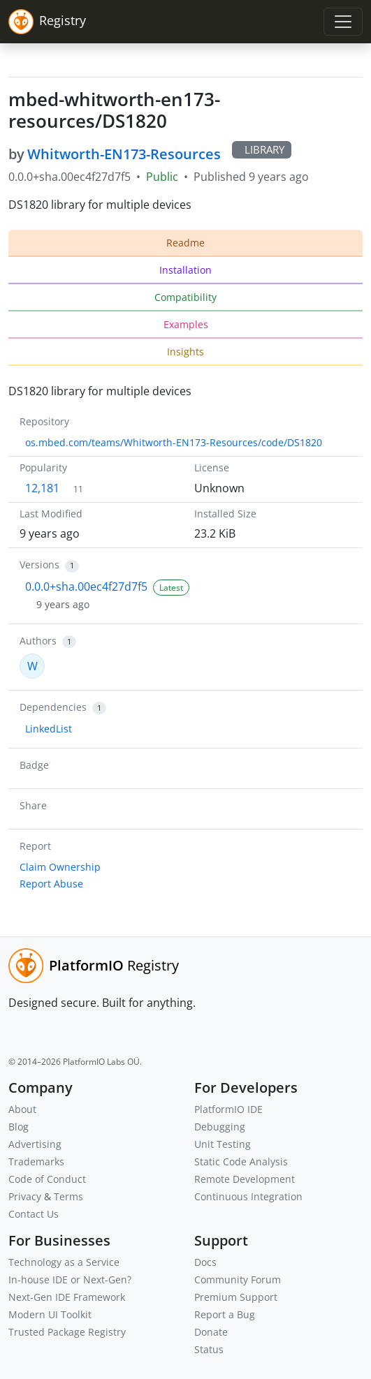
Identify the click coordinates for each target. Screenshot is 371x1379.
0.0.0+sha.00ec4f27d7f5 (86, 586)
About (22, 1109)
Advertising (34, 1144)
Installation (185, 269)
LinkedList (48, 728)
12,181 (42, 488)
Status (209, 1349)
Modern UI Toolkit (50, 1314)
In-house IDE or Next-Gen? (69, 1279)
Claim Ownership (60, 866)
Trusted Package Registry (67, 1332)
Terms (68, 1196)
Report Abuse (51, 883)
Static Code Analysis (241, 1161)
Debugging (219, 1126)
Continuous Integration (248, 1196)
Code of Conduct (47, 1179)
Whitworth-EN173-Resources (124, 154)
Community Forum (237, 1279)
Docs (205, 1262)
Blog (18, 1126)
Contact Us (33, 1214)
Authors (38, 640)
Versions (39, 564)
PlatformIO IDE (228, 1109)
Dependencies (53, 707)
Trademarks (36, 1161)
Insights (185, 351)
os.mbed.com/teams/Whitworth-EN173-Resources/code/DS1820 (173, 442)
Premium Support (235, 1297)
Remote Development (244, 1179)
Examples (185, 324)
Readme (185, 242)
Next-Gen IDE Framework (66, 1297)
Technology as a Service (63, 1262)
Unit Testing (222, 1144)
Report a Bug (224, 1314)
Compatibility (185, 297)
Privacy (24, 1196)
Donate (211, 1332)
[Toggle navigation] (343, 22)
